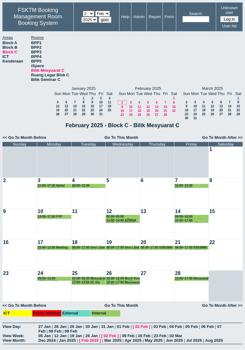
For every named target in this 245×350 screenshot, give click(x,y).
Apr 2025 (133, 340)
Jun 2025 (174, 340)
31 (101, 114)
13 (66, 106)
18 (109, 106)
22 (83, 110)
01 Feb (123, 326)
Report (155, 16)
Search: (196, 13)
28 (74, 114)
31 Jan (107, 326)
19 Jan (76, 335)
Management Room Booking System (38, 19)
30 (92, 114)
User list (229, 26)
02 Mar (175, 335)
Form (169, 16)
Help (125, 16)
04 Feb (175, 326)
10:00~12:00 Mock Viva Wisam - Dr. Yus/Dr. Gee (123, 279)
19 (57, 110)
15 (83, 106)
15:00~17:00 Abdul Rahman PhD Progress (54, 186)
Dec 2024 (47, 340)
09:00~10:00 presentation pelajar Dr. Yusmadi (189, 217)
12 (57, 106)
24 (101, 110)
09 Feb (71, 331)
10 (101, 102)
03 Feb (160, 326)
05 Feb (191, 326)
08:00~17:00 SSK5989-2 (157, 248)
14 (74, 106)
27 (66, 114)
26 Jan (91, 335)
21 (74, 110)
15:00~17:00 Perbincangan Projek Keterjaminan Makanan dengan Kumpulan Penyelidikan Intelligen (191, 221)
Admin (139, 16)
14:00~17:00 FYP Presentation (50, 217)
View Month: (14, 340)
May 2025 (154, 340)
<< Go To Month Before (24, 137)
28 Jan (60, 326)
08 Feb (55, 331)
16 (92, 106)
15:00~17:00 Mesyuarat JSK (191, 279)
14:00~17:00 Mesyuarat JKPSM (123, 283)
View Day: (11, 326)
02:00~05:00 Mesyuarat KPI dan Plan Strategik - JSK (89, 279)
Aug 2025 (214, 340)
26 (57, 114)
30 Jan (91, 326)
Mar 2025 (113, 340)
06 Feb (207, 326)
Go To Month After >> (222, 137)
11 (109, 102)
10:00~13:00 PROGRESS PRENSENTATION (188, 186)
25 (109, 110)
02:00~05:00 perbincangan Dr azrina (118, 217)
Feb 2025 (90, 340)
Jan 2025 (67, 340)
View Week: (13, 335)
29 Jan (76, 326)
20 (66, 110)
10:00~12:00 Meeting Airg (53, 248)
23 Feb (160, 335)
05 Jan (44, 335)
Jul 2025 (194, 340)
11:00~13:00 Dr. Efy (86, 282)
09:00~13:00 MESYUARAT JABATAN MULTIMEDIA (47, 279)
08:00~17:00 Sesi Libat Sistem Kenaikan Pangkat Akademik (88, 248)
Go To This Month (121, 137)
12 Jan (60, 335)
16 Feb (144, 335)
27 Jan (44, 326)
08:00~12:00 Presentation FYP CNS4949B (85, 186)
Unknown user (229, 10)
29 (83, 114)
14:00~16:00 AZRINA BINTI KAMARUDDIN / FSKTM (122, 221)
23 (92, 110)
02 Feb (141, 326)
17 (101, 106)
